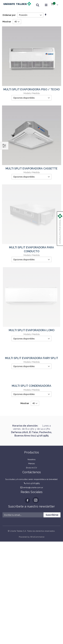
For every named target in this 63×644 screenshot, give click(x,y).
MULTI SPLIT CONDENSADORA (31, 283)
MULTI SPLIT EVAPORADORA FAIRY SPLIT (31, 255)
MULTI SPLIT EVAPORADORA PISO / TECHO (31, 89)
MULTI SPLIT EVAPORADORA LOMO (31, 227)
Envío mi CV (31, 365)
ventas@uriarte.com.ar (33, 385)
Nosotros (31, 357)
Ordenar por (9, 15)
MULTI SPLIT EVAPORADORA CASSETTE (31, 168)
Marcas (31, 361)
